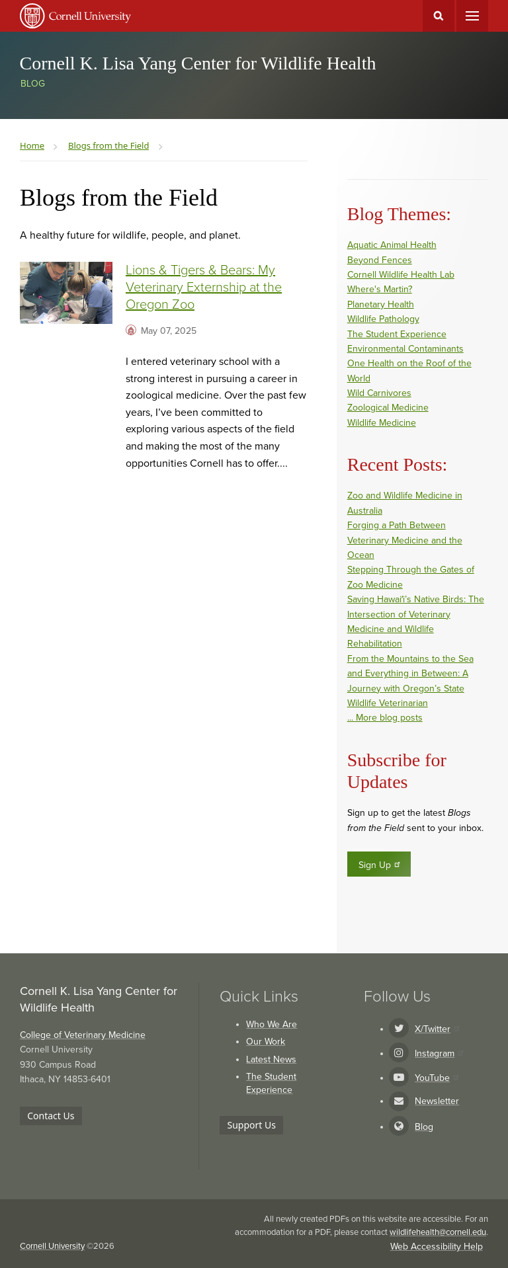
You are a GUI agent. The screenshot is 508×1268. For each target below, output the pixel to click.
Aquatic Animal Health (392, 245)
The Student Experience (396, 334)
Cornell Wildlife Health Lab (400, 274)
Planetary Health (380, 304)
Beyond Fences (379, 260)
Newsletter (437, 1101)
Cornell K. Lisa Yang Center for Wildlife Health (198, 63)
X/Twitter (437, 1029)
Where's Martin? (379, 289)
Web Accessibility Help (436, 1246)
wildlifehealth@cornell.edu (438, 1232)
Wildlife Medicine (381, 422)
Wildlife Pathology (383, 319)
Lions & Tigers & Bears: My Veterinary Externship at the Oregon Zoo (204, 287)
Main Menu (472, 16)
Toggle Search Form (438, 16)
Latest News (271, 1059)
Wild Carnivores (379, 393)
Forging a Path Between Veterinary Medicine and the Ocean (404, 540)
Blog (33, 83)
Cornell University (52, 1246)
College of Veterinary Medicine (83, 1035)
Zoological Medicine (388, 407)
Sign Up (380, 865)
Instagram (439, 1053)
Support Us (252, 1125)
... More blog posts (385, 717)
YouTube (436, 1078)
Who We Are (271, 1024)
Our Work (265, 1041)
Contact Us (50, 1115)
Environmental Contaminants (405, 348)
